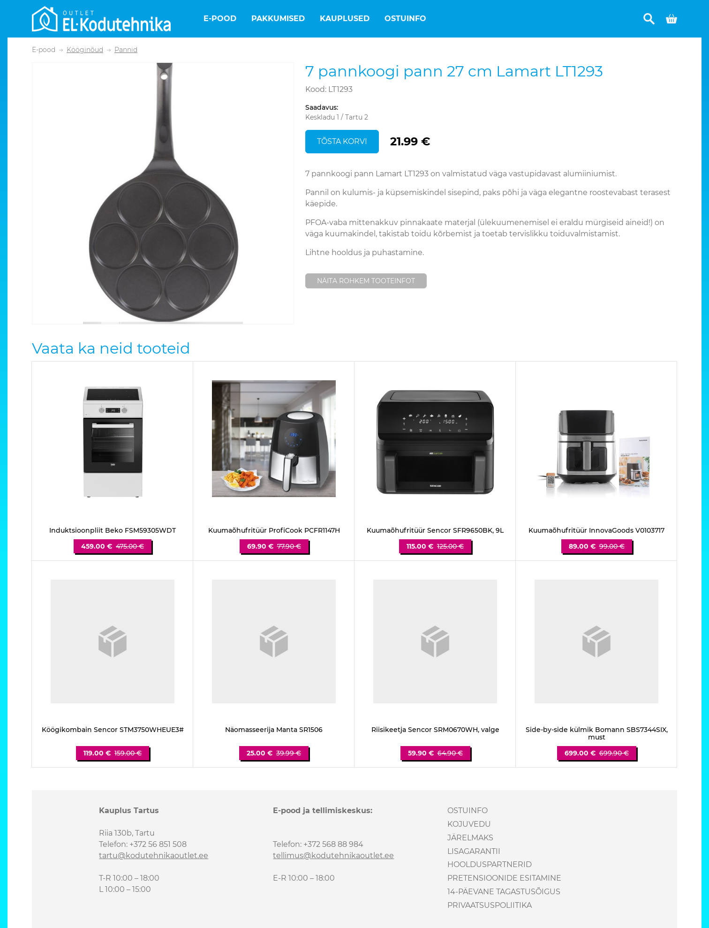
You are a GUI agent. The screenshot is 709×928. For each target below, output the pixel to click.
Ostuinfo (405, 18)
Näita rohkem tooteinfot (366, 281)
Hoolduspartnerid (489, 864)
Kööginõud (85, 49)
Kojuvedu (469, 824)
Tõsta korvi (342, 141)
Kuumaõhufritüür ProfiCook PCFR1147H (274, 531)
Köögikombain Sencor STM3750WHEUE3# (113, 730)
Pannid (125, 49)
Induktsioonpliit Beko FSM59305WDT (112, 531)
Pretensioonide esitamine (504, 878)
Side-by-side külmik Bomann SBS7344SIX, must (597, 734)
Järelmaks (470, 837)
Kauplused (345, 18)
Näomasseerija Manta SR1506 (274, 730)
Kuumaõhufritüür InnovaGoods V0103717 (596, 531)
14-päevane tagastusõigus (503, 891)
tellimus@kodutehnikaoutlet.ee (333, 855)
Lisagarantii (473, 851)
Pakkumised (278, 18)
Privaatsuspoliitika (489, 905)
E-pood (220, 18)
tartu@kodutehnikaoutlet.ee (153, 855)
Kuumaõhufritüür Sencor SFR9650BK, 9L (435, 531)
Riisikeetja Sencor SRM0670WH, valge (435, 730)
